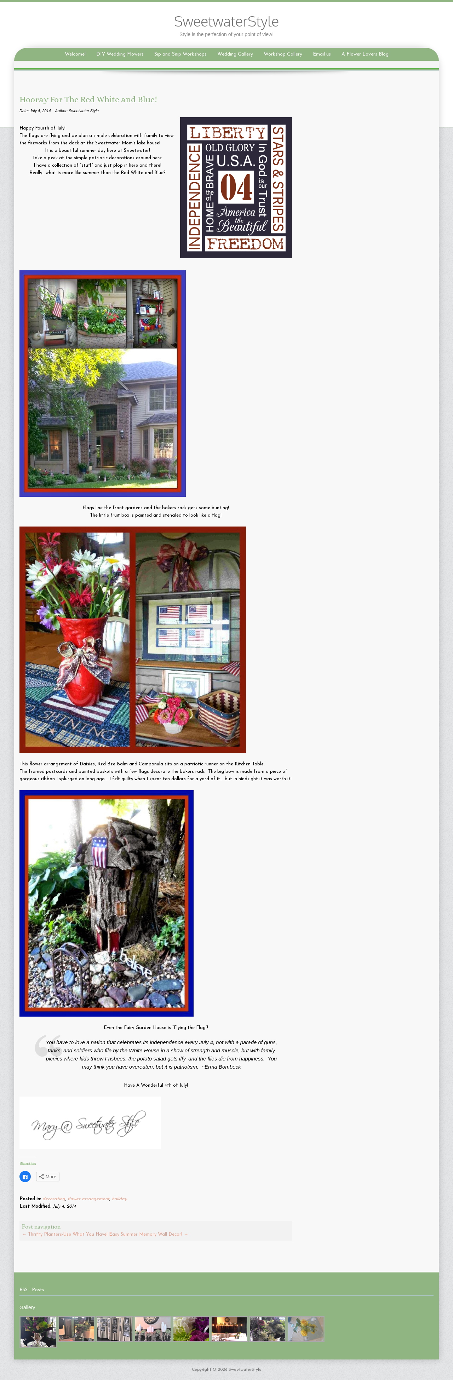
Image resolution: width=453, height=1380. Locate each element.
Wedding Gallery (235, 54)
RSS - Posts (31, 1290)
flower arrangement (88, 1199)
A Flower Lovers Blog (365, 54)
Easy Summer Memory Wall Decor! (148, 1234)
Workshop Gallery (283, 54)
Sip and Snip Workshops (180, 54)
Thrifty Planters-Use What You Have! (65, 1234)
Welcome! (75, 54)
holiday (119, 1199)
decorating (53, 1199)
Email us (322, 54)
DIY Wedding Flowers (120, 54)
